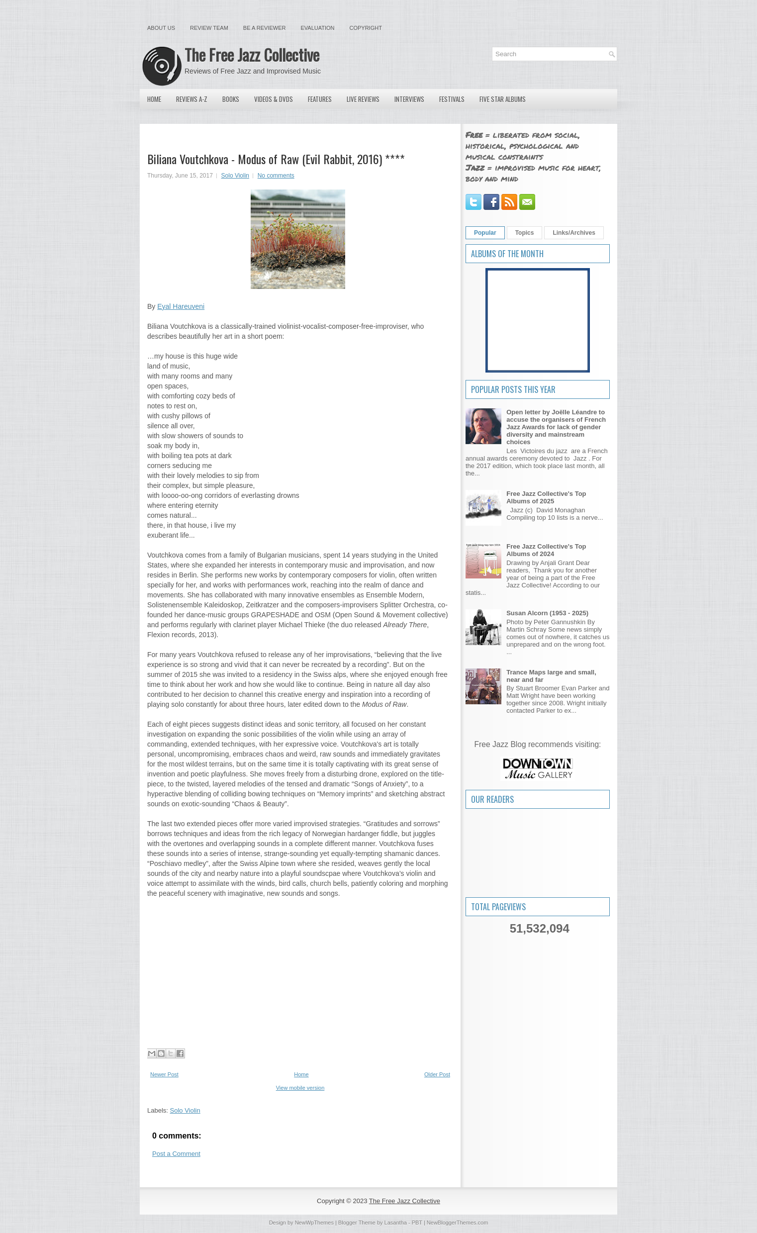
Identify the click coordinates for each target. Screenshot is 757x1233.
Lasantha (395, 1223)
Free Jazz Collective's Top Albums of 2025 (546, 497)
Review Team (209, 28)
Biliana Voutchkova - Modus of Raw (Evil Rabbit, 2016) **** (276, 158)
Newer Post (164, 1074)
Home (154, 99)
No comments (276, 175)
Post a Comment (176, 1153)
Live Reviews (363, 99)
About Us (161, 28)
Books (230, 99)
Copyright (366, 28)
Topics (524, 232)
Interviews (409, 99)
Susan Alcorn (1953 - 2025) (547, 613)
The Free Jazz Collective (252, 54)
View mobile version (300, 1088)
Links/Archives (574, 232)
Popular (485, 232)
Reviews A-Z (191, 99)
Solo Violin (235, 175)
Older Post (437, 1074)
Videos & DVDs (273, 99)
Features (320, 99)
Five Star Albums (502, 99)
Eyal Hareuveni (180, 306)
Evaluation (317, 28)
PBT (417, 1223)
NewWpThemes (314, 1223)
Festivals (452, 99)
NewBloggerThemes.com (457, 1223)
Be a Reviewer (264, 28)
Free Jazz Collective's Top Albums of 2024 (546, 550)
